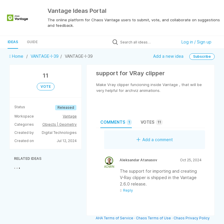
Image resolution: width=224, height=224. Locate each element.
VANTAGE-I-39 (45, 56)
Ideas (13, 42)
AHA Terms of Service (115, 218)
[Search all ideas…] (147, 42)
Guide (32, 42)
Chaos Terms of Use (153, 218)
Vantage (70, 116)
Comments (116, 122)
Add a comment (154, 139)
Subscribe (202, 56)
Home (16, 56)
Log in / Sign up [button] (196, 41)
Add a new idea (168, 55)
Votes (152, 122)
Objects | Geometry (59, 124)
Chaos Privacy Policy (192, 218)
